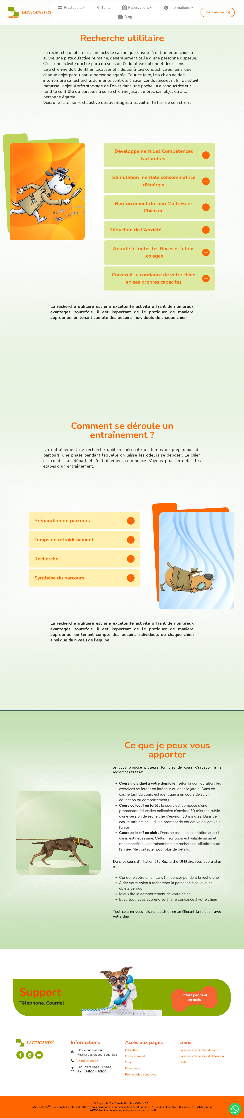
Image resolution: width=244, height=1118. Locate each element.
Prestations (70, 7)
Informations (177, 7)
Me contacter (218, 12)
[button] (159, 155)
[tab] (159, 155)
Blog (125, 16)
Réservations (135, 7)
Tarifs (103, 7)
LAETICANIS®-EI (36, 12)
